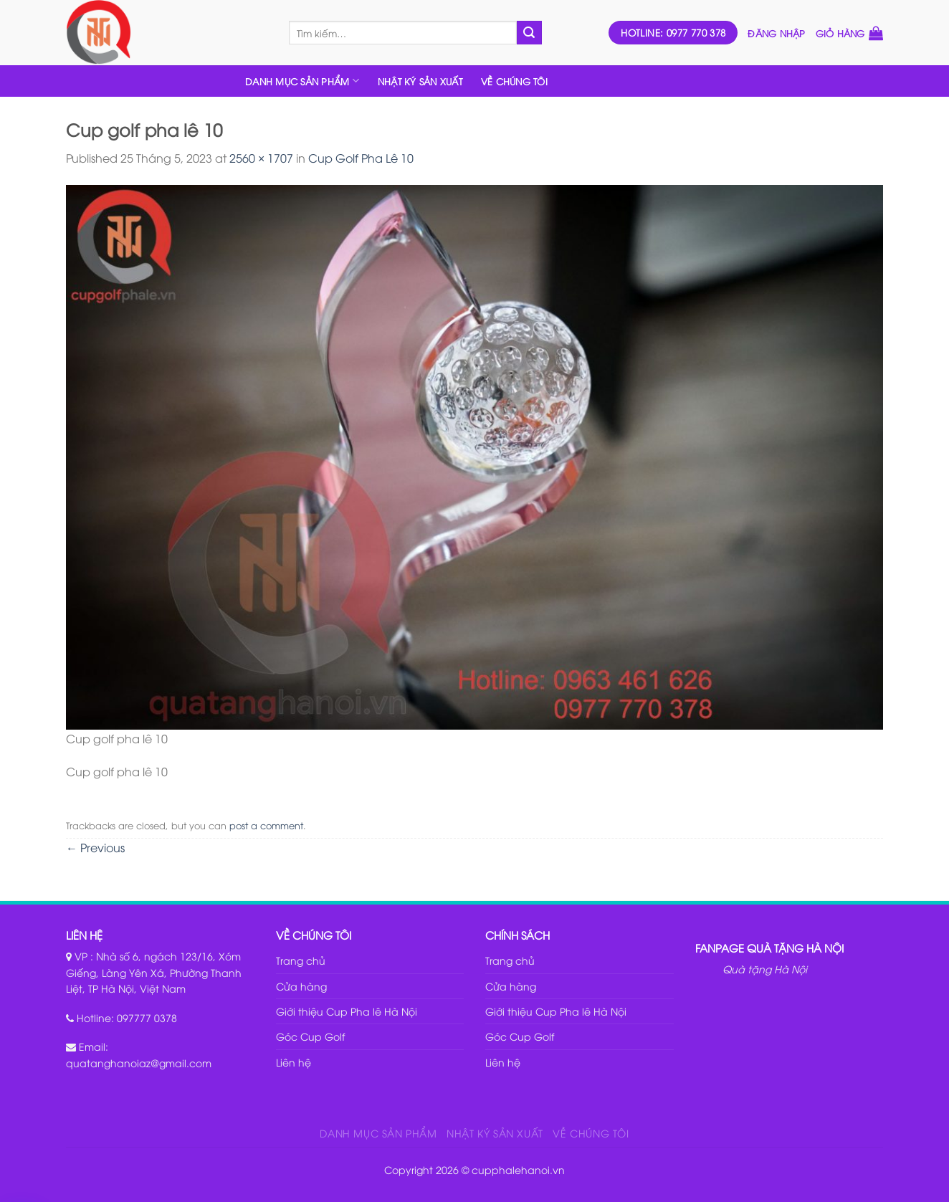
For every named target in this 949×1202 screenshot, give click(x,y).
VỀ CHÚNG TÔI (514, 81)
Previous (95, 847)
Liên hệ (293, 1062)
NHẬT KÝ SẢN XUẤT (420, 81)
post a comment (266, 825)
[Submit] (529, 33)
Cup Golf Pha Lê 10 (361, 158)
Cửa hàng (301, 986)
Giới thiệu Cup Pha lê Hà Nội (346, 1011)
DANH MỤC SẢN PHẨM (302, 80)
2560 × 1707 (261, 158)
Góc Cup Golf (310, 1036)
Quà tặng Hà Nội (765, 969)
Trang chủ (300, 960)
